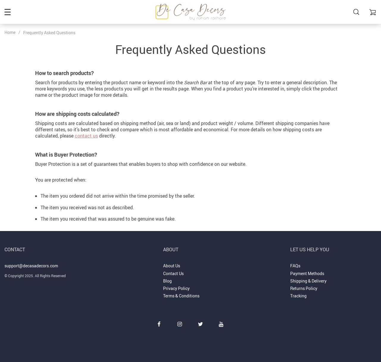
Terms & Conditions (181, 296)
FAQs (295, 266)
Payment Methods (307, 273)
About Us (171, 266)
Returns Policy (303, 288)
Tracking (298, 296)
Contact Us (173, 273)
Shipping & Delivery (308, 281)
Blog (167, 281)
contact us (86, 135)
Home (9, 32)
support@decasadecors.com (31, 266)
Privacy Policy (176, 288)
